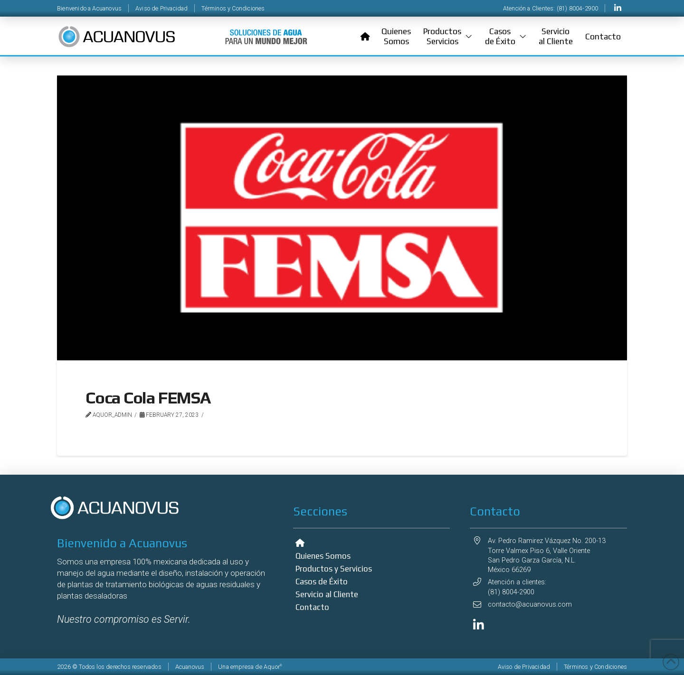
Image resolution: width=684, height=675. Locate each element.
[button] (447, 36)
